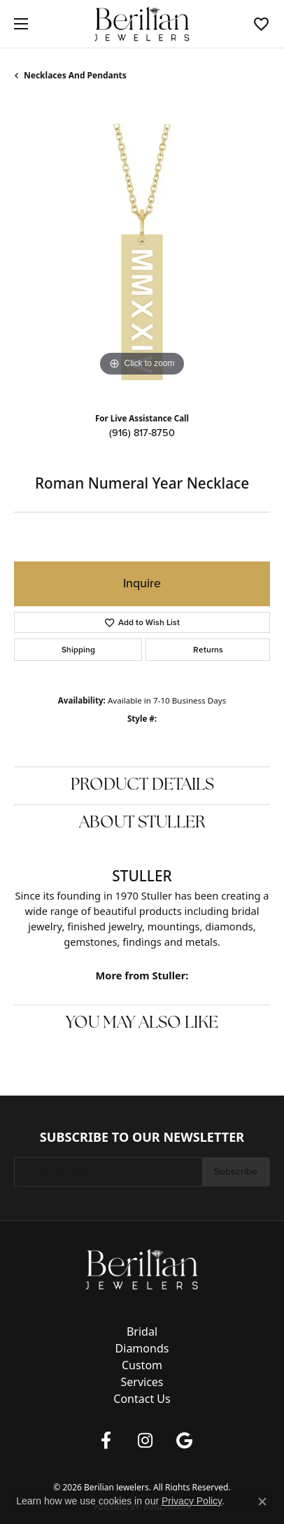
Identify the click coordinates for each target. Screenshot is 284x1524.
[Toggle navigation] (17, 24)
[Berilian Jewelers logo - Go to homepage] (142, 24)
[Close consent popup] (262, 1501)
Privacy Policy (67, 1463)
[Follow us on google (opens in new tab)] (184, 1441)
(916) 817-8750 (142, 432)
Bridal (142, 1331)
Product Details (142, 785)
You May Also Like (142, 1023)
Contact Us (141, 1398)
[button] (261, 24)
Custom (142, 1365)
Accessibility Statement (200, 1463)
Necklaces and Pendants (75, 75)
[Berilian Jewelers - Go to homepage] (142, 1267)
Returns (208, 649)
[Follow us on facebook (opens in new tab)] (106, 1441)
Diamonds (142, 1348)
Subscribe (235, 1171)
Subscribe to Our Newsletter (142, 1137)
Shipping (78, 649)
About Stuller (142, 823)
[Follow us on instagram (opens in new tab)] (145, 1441)
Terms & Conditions (125, 1463)
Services (141, 1382)
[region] (142, 252)
